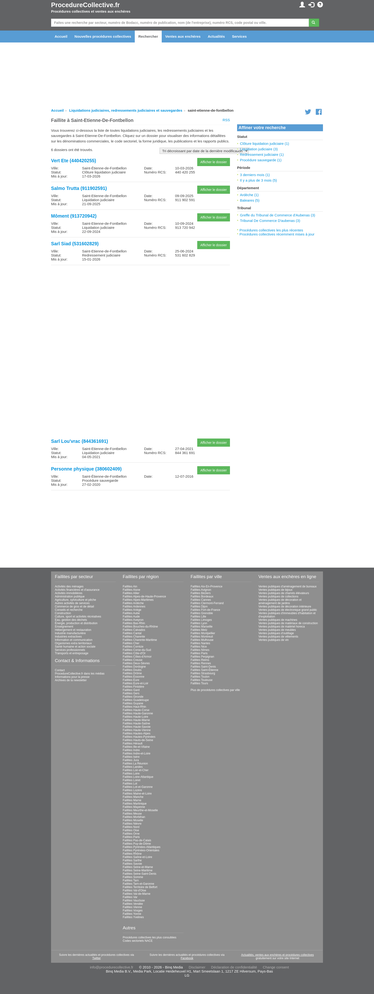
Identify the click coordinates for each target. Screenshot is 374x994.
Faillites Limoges (201, 620)
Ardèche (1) (249, 195)
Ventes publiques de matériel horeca (282, 626)
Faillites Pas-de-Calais (137, 840)
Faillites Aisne (131, 589)
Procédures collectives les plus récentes (271, 230)
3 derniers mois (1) (255, 175)
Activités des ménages (69, 586)
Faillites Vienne (132, 907)
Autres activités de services (72, 603)
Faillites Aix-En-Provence (206, 586)
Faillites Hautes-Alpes (137, 733)
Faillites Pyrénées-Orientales (141, 850)
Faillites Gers (131, 693)
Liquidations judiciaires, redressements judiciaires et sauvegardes (125, 110)
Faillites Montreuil (202, 636)
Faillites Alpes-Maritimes (138, 600)
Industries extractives (68, 636)
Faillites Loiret (131, 780)
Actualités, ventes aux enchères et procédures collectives (277, 955)
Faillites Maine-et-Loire (137, 793)
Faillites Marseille (202, 626)
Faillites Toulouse (202, 680)
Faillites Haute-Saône (136, 723)
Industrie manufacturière (70, 633)
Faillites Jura (131, 760)
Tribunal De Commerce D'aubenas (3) (270, 221)
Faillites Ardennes (134, 606)
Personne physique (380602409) (86, 468)
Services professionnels (70, 650)
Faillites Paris (131, 837)
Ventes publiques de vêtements (278, 636)
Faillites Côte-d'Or (134, 653)
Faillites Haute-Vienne (137, 730)
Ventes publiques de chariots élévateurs (284, 593)
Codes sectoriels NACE (138, 940)
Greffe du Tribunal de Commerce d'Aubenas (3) (277, 215)
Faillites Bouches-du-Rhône (140, 626)
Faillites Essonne (134, 676)
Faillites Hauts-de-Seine (138, 740)
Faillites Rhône (132, 853)
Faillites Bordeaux (202, 596)
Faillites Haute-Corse (136, 710)
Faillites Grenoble (202, 613)
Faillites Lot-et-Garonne (138, 787)
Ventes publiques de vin (274, 640)
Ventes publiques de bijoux (276, 589)
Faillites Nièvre (132, 823)
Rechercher (148, 36)
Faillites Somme (133, 877)
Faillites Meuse (132, 813)
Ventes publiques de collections (278, 596)
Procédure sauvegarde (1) (260, 160)
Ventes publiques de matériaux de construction (288, 623)
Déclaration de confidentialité (234, 967)
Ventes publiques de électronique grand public (288, 610)
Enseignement (64, 626)
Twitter (96, 958)
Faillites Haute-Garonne (138, 713)
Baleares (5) (250, 200)
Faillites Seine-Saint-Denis (139, 873)
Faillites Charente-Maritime (140, 640)
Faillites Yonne (132, 914)
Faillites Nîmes (200, 650)
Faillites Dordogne (134, 666)
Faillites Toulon (200, 676)
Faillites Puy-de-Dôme (137, 843)
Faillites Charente (134, 636)
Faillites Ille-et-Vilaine (136, 746)
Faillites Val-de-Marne (137, 893)
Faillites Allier (131, 593)
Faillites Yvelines (133, 917)
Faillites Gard (131, 690)
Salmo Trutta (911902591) (79, 188)
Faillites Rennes (201, 663)
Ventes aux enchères (183, 36)
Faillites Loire (131, 773)
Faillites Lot (130, 783)
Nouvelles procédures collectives (102, 36)
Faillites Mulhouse (202, 640)
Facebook (187, 958)
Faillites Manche (133, 797)
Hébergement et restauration (73, 630)
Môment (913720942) (74, 216)
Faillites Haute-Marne (136, 720)
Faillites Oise (131, 830)
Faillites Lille (198, 616)
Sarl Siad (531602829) (75, 243)
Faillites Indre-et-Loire (137, 753)
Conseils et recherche (69, 610)
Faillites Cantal (132, 633)
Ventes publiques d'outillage (276, 633)
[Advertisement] (140, 302)
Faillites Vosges (133, 910)
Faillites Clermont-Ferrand (207, 603)
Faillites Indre (131, 750)
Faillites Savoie (132, 863)
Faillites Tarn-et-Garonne (138, 883)
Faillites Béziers (201, 593)
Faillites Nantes (200, 643)
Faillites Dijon (199, 606)
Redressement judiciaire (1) (262, 154)
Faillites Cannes (201, 600)
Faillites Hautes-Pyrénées (139, 736)
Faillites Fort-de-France (205, 610)
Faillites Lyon (199, 623)
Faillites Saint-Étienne (204, 670)
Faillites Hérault (133, 743)
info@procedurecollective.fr (111, 967)
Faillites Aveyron (133, 620)
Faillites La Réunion (135, 763)
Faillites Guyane (133, 703)
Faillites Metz (199, 630)
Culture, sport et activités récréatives (78, 616)
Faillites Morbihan (134, 817)
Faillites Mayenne (134, 807)
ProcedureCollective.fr (85, 5)
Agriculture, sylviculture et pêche (75, 600)
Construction (63, 613)
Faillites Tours (199, 683)
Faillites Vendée (133, 903)
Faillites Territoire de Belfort (140, 887)
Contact (60, 670)
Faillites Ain (130, 586)
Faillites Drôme (132, 673)
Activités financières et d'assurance (77, 589)
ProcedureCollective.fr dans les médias (79, 673)
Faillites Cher (131, 643)
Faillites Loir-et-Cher (136, 770)
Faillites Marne (132, 800)
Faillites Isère (131, 757)
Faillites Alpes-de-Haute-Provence (144, 596)
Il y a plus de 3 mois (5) (258, 180)
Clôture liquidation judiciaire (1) (264, 143)
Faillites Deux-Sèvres (136, 663)
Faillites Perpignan (202, 656)
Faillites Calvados (134, 630)
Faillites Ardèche (133, 603)
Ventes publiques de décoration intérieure (285, 606)
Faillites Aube (131, 613)
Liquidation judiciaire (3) (259, 149)
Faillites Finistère (133, 686)
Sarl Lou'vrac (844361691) (79, 441)
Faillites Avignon (201, 589)
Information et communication (73, 640)
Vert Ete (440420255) (73, 160)
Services (239, 36)
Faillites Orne (131, 833)
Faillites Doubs (132, 670)
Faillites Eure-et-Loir (135, 683)
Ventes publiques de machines (278, 620)
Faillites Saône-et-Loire (137, 857)
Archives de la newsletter (71, 680)
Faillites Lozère (132, 790)
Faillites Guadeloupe (136, 700)
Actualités (216, 36)
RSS (226, 120)
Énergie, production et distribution (76, 623)
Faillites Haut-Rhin (134, 706)
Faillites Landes (133, 767)
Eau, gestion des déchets (71, 620)
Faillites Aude (131, 616)
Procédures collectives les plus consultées (150, 937)
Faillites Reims (200, 660)
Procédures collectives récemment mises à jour (276, 234)
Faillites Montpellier (203, 633)
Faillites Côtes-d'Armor (137, 656)
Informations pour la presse (72, 677)
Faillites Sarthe (132, 860)
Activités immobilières (68, 593)
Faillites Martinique (135, 803)
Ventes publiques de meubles (277, 630)
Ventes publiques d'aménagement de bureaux (288, 586)
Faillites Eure (131, 680)
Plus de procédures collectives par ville (215, 690)
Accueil (61, 36)
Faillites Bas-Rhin (134, 623)
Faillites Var (130, 897)
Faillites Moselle (133, 820)
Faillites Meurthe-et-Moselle (140, 810)
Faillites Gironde (133, 696)
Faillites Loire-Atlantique (138, 777)
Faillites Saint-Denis (203, 666)
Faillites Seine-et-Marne (138, 867)
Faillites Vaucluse (134, 900)
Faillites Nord (131, 827)
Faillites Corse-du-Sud (137, 650)
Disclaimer (197, 967)
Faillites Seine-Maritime (138, 870)
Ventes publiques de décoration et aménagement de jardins (280, 601)
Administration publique (70, 596)
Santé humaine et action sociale (75, 646)
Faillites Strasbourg (203, 673)
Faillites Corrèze (133, 646)
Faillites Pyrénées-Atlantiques (142, 847)
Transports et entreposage (71, 653)
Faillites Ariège (132, 610)
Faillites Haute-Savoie (137, 726)
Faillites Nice (199, 646)
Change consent (276, 967)
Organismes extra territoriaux (73, 643)
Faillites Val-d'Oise (134, 890)
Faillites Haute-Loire (135, 716)
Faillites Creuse (133, 660)
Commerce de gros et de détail (74, 606)
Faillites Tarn (131, 880)
